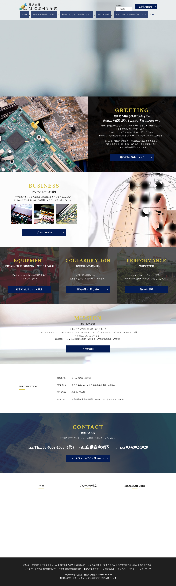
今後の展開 (88, 349)
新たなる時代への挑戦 (81, 378)
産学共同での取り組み (127, 565)
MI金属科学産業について (43, 13)
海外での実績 (104, 13)
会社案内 (35, 565)
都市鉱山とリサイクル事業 (29, 289)
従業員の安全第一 (79, 392)
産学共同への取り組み (88, 289)
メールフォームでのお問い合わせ (88, 458)
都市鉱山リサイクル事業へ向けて (76, 13)
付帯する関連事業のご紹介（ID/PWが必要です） (80, 569)
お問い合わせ (145, 7)
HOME (24, 13)
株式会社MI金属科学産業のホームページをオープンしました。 (99, 399)
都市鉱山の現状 (66, 565)
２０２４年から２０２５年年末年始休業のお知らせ (94, 385)
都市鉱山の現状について (132, 157)
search (155, 13)
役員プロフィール (49, 565)
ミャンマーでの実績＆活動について (131, 13)
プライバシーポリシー (127, 569)
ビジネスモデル (44, 232)
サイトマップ (145, 569)
